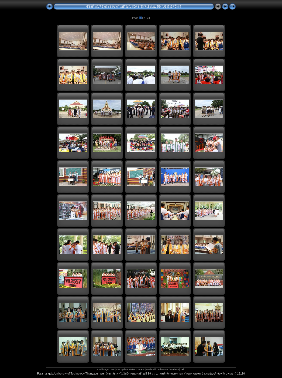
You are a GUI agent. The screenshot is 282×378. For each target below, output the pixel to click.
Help (183, 369)
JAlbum (161, 369)
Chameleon (173, 369)
